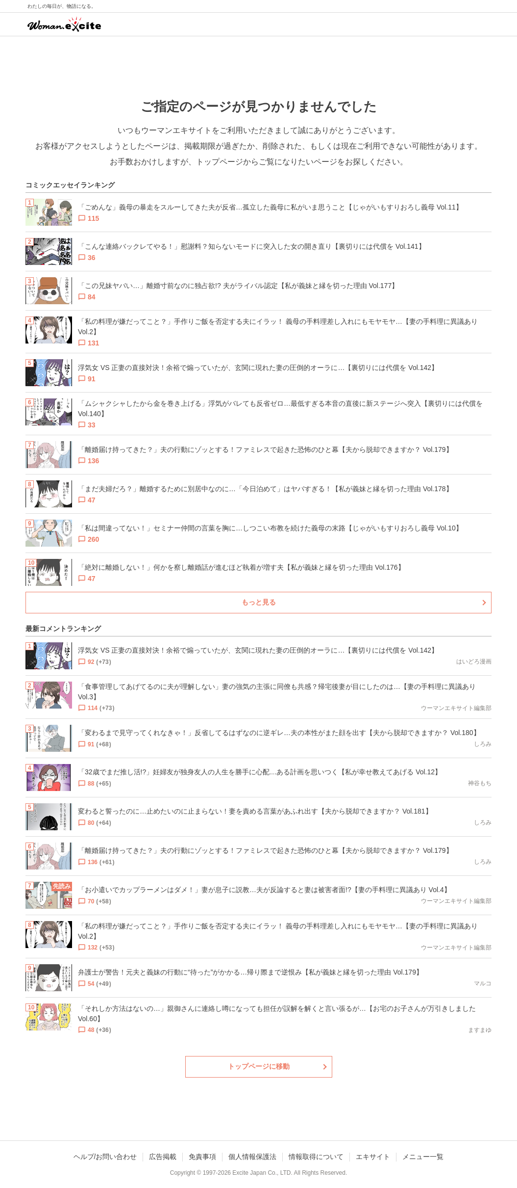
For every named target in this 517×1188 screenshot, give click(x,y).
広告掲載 (162, 1157)
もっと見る (259, 602)
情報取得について (316, 1157)
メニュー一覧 (422, 1157)
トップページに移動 (259, 1066)
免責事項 (202, 1157)
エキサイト (373, 1157)
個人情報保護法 (252, 1157)
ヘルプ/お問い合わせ (105, 1157)
